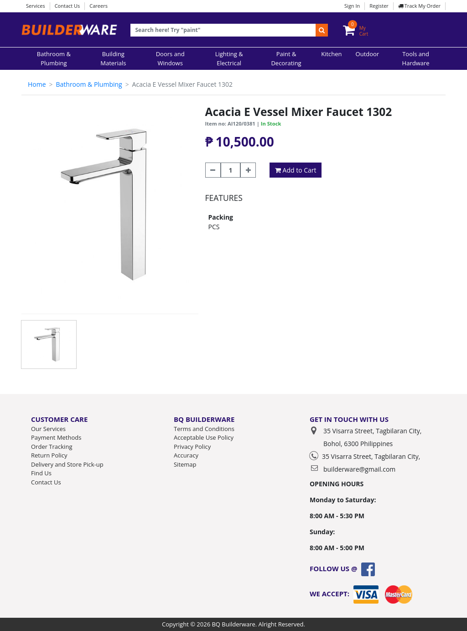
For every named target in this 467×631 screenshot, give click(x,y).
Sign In (352, 5)
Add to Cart (296, 170)
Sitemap (185, 464)
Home (37, 84)
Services (35, 5)
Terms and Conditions (204, 429)
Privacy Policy (192, 446)
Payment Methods (56, 437)
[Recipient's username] (223, 30)
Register (379, 5)
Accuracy (186, 455)
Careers (98, 5)
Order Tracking (51, 446)
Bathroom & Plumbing (89, 84)
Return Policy (49, 455)
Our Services (48, 429)
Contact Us (67, 5)
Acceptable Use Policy (204, 437)
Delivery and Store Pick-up (67, 464)
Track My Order (419, 5)
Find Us (41, 473)
